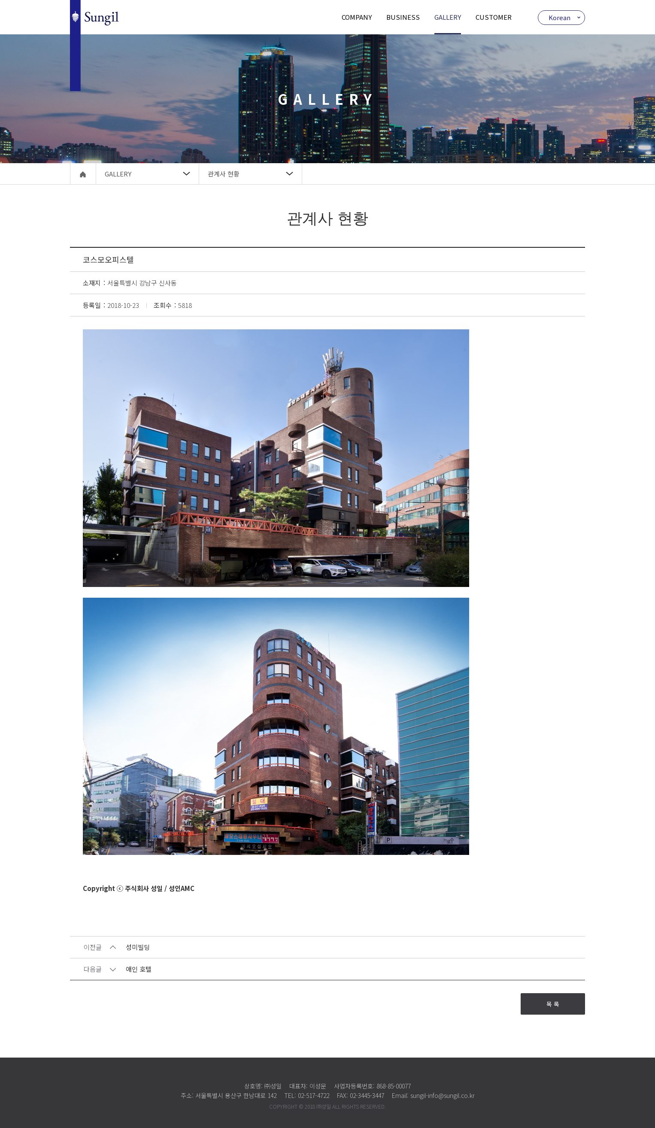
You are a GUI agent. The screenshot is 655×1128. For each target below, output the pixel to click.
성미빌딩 (138, 947)
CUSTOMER (494, 16)
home (83, 173)
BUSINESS (403, 16)
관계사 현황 (224, 173)
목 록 (552, 1004)
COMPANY (357, 16)
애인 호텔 (139, 969)
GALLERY (447, 16)
